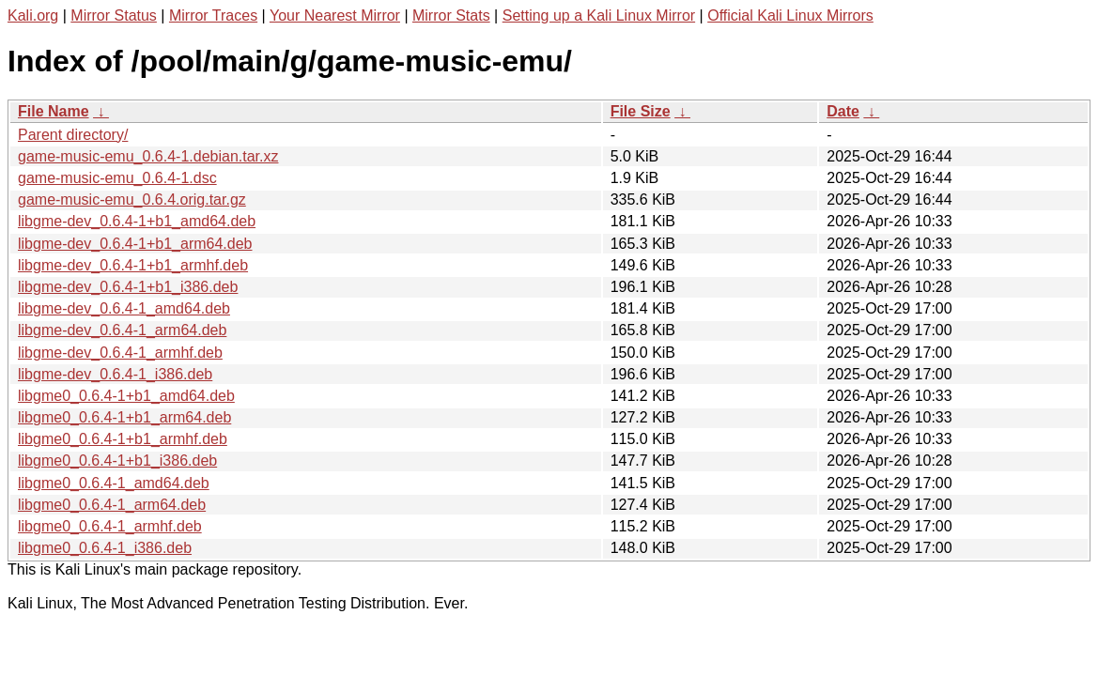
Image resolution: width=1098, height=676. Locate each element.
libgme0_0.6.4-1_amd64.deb (113, 483)
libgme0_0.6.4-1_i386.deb (105, 548)
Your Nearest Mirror (335, 15)
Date (843, 111)
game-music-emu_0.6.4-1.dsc (117, 178)
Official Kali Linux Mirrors (790, 15)
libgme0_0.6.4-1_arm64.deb (112, 505)
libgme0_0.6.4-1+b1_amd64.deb (126, 396)
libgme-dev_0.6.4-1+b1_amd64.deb (136, 221)
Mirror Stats (451, 15)
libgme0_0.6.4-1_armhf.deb (110, 526)
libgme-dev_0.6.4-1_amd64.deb (124, 308)
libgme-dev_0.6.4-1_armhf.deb (120, 353)
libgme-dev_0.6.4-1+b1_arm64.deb (135, 244)
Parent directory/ (73, 135)
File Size (641, 111)
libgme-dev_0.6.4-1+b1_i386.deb (128, 287)
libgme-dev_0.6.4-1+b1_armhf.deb (133, 265)
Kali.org (33, 15)
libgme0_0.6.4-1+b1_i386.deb (117, 461)
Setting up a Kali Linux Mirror (599, 15)
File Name (53, 111)
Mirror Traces (213, 15)
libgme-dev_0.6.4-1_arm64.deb (122, 330)
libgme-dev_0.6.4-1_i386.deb (115, 374)
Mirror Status (113, 15)
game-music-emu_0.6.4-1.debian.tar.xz (148, 156)
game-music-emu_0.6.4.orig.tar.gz (132, 199)
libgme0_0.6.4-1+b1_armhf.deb (122, 439)
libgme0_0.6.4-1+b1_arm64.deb (124, 417)
